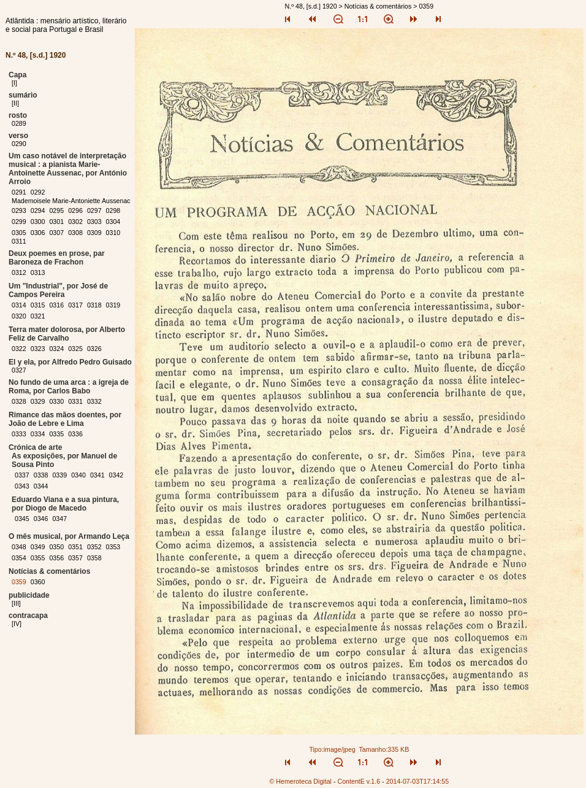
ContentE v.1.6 (358, 781)
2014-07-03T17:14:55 (417, 781)
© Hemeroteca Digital (301, 781)
